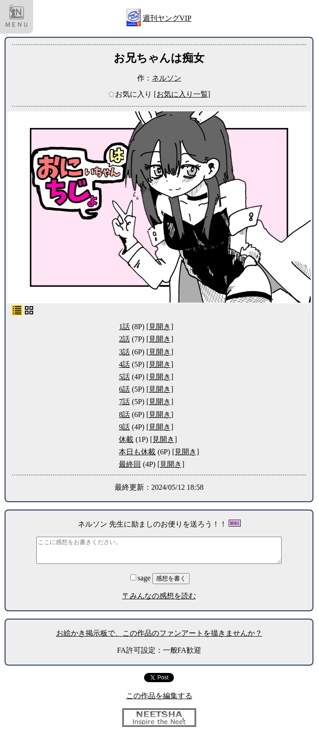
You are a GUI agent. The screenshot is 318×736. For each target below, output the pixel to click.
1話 (124, 326)
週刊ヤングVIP (167, 18)
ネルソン (166, 78)
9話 (124, 427)
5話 (124, 377)
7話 (124, 402)
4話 (124, 364)
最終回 (130, 464)
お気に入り (131, 94)
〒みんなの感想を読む (159, 596)
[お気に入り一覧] (182, 94)
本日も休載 (137, 452)
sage (141, 578)
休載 (126, 439)
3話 (124, 352)
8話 (124, 414)
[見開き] (159, 326)
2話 (124, 339)
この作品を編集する (159, 696)
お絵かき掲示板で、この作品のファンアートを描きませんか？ (159, 633)
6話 (124, 389)
